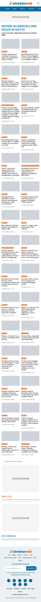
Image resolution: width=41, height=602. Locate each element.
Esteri (34, 557)
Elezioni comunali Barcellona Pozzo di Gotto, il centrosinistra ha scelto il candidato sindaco (29, 394)
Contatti (23, 588)
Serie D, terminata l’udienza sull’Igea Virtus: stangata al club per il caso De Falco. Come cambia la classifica (29, 421)
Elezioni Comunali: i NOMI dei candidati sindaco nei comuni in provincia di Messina (30, 110)
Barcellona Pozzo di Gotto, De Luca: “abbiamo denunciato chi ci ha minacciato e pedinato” (10, 310)
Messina (31, 9)
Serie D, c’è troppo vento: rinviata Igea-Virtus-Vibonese (29, 227)
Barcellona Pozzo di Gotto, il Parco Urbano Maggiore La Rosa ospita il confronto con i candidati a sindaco (30, 56)
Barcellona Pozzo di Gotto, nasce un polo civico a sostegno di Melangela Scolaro (29, 281)
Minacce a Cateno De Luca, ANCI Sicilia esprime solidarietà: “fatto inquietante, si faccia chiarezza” (30, 311)
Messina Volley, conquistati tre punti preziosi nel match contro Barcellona (30, 337)
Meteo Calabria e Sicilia (10, 557)
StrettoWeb (11, 597)
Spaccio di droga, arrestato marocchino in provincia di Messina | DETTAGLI (10, 419)
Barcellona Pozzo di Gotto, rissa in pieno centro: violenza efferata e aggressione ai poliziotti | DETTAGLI (29, 172)
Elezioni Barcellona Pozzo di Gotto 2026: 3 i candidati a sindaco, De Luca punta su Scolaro (10, 142)
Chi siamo (9, 588)
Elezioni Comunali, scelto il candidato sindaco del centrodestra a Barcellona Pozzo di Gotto (10, 394)
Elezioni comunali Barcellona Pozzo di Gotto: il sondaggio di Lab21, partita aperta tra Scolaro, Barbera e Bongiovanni (10, 254)
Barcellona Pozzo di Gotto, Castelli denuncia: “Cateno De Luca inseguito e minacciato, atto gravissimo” (10, 364)
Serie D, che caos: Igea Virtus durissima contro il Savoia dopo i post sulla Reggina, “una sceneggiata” (30, 83)
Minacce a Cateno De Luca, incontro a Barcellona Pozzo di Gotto (11, 337)
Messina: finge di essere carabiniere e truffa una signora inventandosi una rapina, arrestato (10, 56)
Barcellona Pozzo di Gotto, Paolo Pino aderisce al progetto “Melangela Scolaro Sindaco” (29, 199)
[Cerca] (38, 3)
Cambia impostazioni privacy (20, 594)
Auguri (20, 560)
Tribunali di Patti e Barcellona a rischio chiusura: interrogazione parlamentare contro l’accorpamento (9, 200)
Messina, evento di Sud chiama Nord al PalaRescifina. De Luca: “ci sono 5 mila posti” (10, 449)
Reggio (22, 9)
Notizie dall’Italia (27, 557)
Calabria (25, 555)
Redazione (17, 588)
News (15, 9)
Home (7, 9)
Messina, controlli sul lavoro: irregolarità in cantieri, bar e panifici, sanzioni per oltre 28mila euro (29, 143)
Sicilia (31, 555)
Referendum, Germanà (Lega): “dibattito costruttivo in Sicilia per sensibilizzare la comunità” (30, 449)
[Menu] (3, 3)
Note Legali (31, 588)
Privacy (20, 591)
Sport (19, 557)
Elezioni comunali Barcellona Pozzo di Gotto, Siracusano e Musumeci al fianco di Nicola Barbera (10, 83)
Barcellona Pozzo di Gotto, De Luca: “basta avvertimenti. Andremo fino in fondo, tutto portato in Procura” (10, 282)
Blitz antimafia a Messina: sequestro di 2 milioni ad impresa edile (10, 227)
